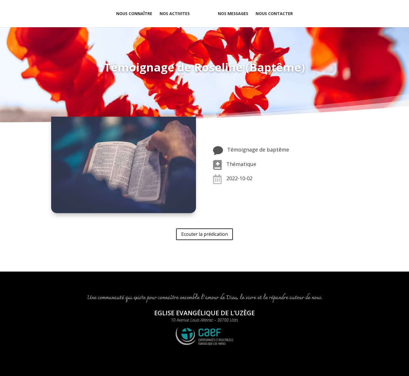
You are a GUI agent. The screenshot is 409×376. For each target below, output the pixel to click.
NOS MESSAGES (233, 14)
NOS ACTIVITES (175, 14)
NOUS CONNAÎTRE (134, 14)
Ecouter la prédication (204, 234)
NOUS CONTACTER (274, 14)
